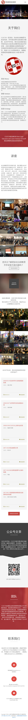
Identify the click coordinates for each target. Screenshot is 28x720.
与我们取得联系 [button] (14, 268)
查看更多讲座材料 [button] (14, 513)
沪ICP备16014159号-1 (6, 715)
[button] (2, 11)
